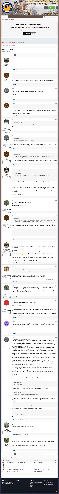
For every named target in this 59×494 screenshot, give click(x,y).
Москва (9, 115)
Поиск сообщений (11, 19)
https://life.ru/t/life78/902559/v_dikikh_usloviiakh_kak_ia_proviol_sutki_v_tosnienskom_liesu (28, 445)
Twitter (31, 486)
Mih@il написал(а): (17, 218)
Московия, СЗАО (8, 132)
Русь (10, 100)
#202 (56, 73)
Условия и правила (37, 491)
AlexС (6, 79)
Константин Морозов (6, 249)
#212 (56, 266)
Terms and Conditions (19, 485)
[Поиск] (57, 7)
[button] (8, 17)
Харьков (9, 313)
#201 (56, 58)
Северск (9, 278)
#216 (56, 337)
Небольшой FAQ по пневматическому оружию (15, 469)
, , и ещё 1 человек (22, 419)
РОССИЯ (9, 255)
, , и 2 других (21, 434)
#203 (56, 88)
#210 (56, 215)
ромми (6, 429)
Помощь (54, 491)
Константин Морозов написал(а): (19, 269)
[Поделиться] (54, 58)
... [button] (8, 55)
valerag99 (6, 307)
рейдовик (6, 94)
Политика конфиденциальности (46, 491)
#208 (56, 168)
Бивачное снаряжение (38, 462)
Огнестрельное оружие (38, 471)
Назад (4, 55)
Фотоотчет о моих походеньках (12, 467)
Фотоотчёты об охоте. (10, 464)
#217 (56, 423)
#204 (56, 103)
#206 (56, 135)
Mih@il (6, 174)
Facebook (31, 485)
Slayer (4, 51)
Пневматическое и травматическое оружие (41, 469)
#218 (56, 438)
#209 (56, 200)
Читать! (34, 39)
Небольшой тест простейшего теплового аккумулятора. (16, 462)
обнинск (9, 212)
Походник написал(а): (17, 138)
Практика (35, 467)
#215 (56, 321)
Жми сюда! (18, 42)
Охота (35, 464)
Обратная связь (30, 491)
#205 (56, 119)
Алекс (6, 327)
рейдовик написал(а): (17, 122)
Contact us (17, 482)
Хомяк (6, 444)
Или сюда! (22, 42)
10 (12, 55)
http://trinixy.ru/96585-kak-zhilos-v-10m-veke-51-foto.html (22, 426)
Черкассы (9, 334)
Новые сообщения (5, 19)
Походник (6, 126)
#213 (56, 285)
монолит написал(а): (17, 170)
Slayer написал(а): (16, 382)
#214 (56, 300)
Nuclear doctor (6, 64)
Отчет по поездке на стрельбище (12, 471)
